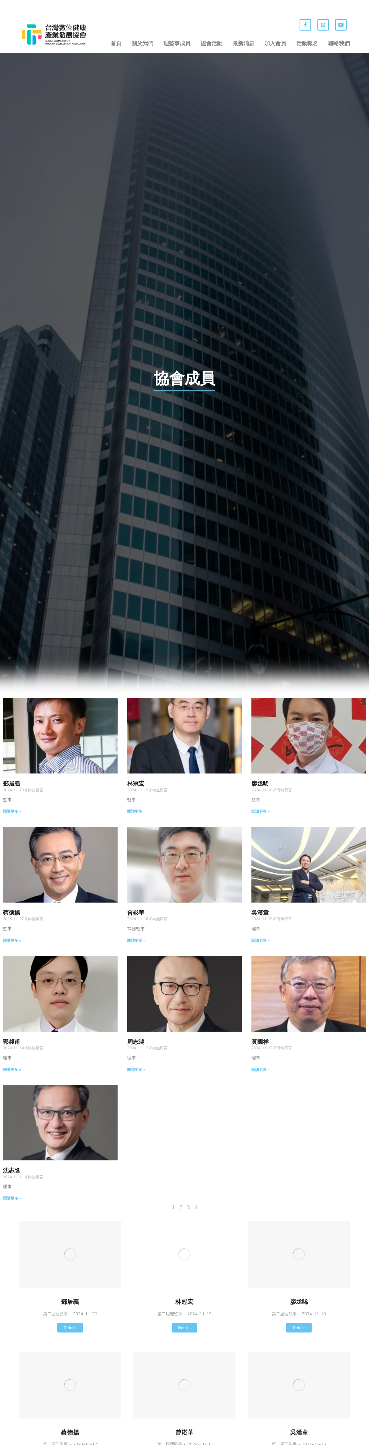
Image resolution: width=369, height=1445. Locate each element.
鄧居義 (11, 783)
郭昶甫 (11, 1041)
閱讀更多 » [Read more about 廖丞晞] (260, 811)
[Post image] (70, 1254)
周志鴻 (135, 1041)
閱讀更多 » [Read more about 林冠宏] (136, 811)
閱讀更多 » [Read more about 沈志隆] (12, 1198)
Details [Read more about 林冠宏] (184, 1327)
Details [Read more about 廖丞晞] (299, 1327)
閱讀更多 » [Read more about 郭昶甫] (12, 1069)
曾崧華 (135, 912)
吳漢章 (260, 912)
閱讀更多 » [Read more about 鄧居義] (12, 811)
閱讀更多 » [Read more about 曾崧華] (136, 940)
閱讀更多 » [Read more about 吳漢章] (260, 940)
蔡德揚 (11, 912)
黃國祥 (260, 1041)
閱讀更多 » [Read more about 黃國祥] (260, 1069)
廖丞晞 (260, 783)
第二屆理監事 (55, 1313)
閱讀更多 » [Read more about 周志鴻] (136, 1069)
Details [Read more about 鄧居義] (70, 1327)
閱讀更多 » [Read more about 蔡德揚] (12, 940)
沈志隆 (11, 1170)
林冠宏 (135, 783)
